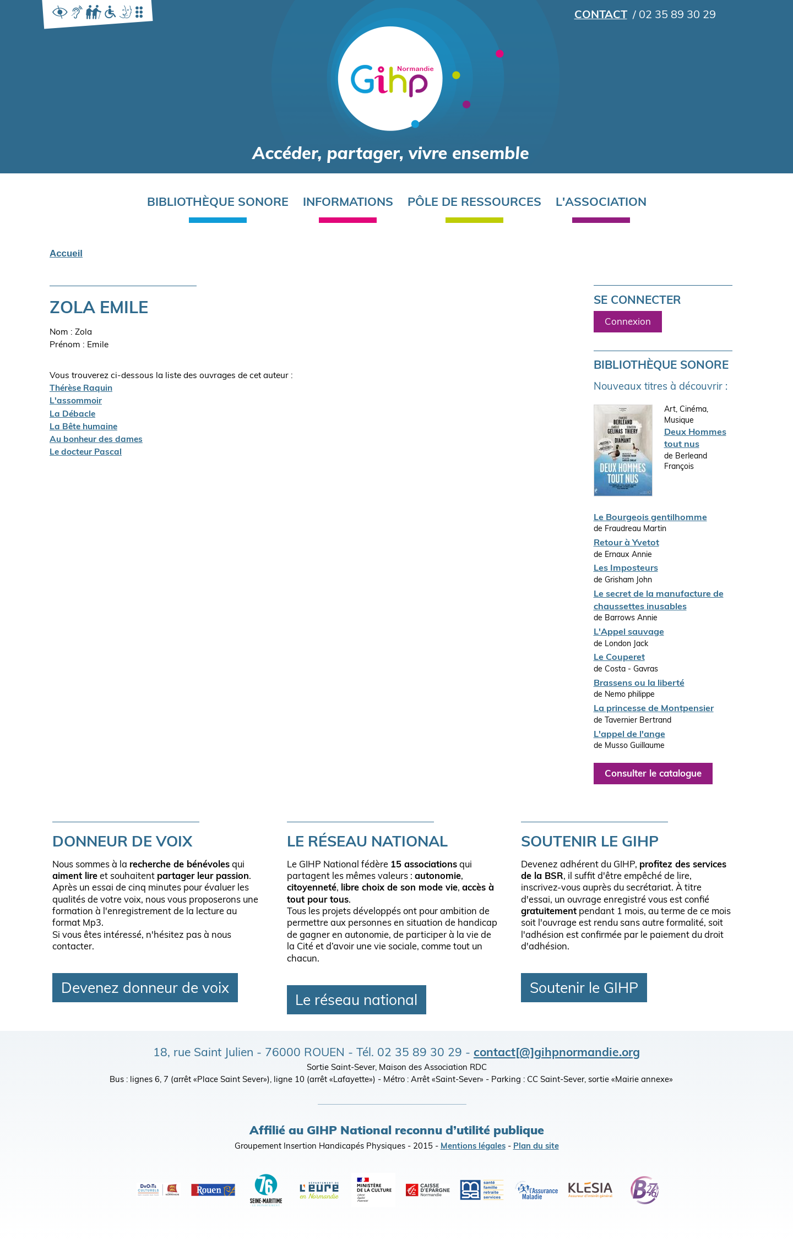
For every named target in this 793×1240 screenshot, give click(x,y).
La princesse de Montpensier (654, 708)
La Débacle (72, 414)
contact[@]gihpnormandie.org (557, 1053)
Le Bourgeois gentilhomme (650, 518)
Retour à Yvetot (626, 543)
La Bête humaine (83, 427)
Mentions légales (473, 1147)
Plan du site (536, 1147)
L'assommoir (76, 401)
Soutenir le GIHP (584, 989)
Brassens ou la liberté (639, 683)
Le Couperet (619, 657)
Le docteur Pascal (86, 452)
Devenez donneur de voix (145, 989)
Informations (348, 203)
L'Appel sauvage (629, 632)
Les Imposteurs (626, 568)
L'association (601, 203)
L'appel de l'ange (629, 734)
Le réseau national (356, 1000)
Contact (600, 15)
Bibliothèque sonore (218, 203)
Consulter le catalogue (653, 774)
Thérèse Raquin (81, 388)
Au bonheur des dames (96, 439)
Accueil (66, 253)
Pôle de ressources (474, 203)
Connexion (628, 322)
